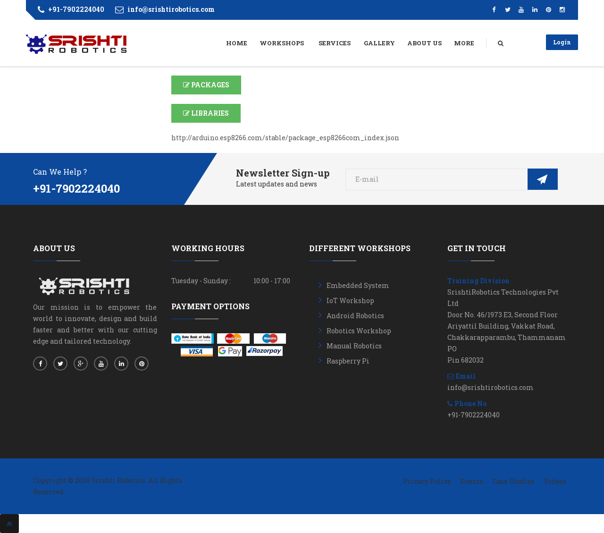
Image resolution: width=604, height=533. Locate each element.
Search (509, 44)
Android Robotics (355, 315)
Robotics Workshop (359, 330)
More (464, 43)
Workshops (282, 43)
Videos (555, 481)
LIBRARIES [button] (206, 113)
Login (562, 42)
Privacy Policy (427, 481)
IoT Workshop (350, 300)
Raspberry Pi (348, 360)
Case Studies (513, 481)
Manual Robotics (354, 345)
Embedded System (358, 285)
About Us (424, 43)
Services (335, 43)
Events (472, 481)
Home (236, 43)
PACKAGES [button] (206, 84)
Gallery (379, 43)
